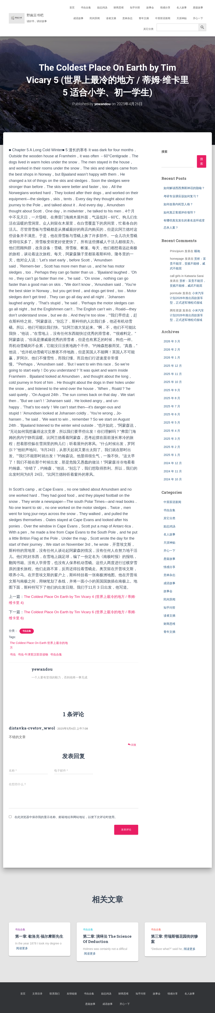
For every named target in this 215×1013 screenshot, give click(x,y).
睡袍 (197, 251)
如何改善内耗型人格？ (178, 204)
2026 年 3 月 (172, 341)
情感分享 (165, 7)
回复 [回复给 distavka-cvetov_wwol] (132, 744)
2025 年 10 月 (173, 382)
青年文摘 (144, 18)
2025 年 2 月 (172, 446)
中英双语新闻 (162, 18)
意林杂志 (127, 18)
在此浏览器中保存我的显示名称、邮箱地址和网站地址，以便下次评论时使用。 (65, 817)
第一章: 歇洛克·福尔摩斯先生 (39, 936)
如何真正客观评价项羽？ (180, 212)
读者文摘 (111, 18)
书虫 (13, 654)
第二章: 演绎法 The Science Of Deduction (107, 939)
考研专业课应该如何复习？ (181, 196)
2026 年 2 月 (172, 349)
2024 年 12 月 (173, 463)
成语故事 (78, 18)
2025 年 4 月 (172, 430)
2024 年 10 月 (173, 479)
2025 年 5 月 (172, 422)
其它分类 (148, 29)
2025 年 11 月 (173, 373)
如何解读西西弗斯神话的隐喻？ (184, 188)
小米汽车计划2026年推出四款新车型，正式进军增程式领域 (187, 297)
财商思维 (119, 7)
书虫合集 (86, 7)
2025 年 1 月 (172, 455)
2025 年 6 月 (172, 414)
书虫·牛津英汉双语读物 (33, 654)
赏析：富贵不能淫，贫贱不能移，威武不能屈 (188, 263)
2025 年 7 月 (172, 406)
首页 (72, 7)
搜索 (164, 151)
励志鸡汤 (102, 7)
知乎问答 (135, 7)
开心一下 (198, 18)
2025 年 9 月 (172, 390)
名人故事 (182, 7)
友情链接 (72, 993)
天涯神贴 (182, 18)
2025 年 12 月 (173, 365)
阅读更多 (22, 948)
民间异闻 (95, 18)
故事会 (150, 7)
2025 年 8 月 (172, 398)
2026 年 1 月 (172, 357)
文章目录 (37, 993)
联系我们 (55, 993)
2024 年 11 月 (173, 471)
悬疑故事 (198, 7)
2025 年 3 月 (172, 438)
